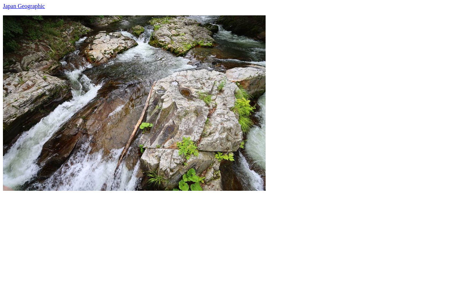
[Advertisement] (222, 242)
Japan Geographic (24, 6)
